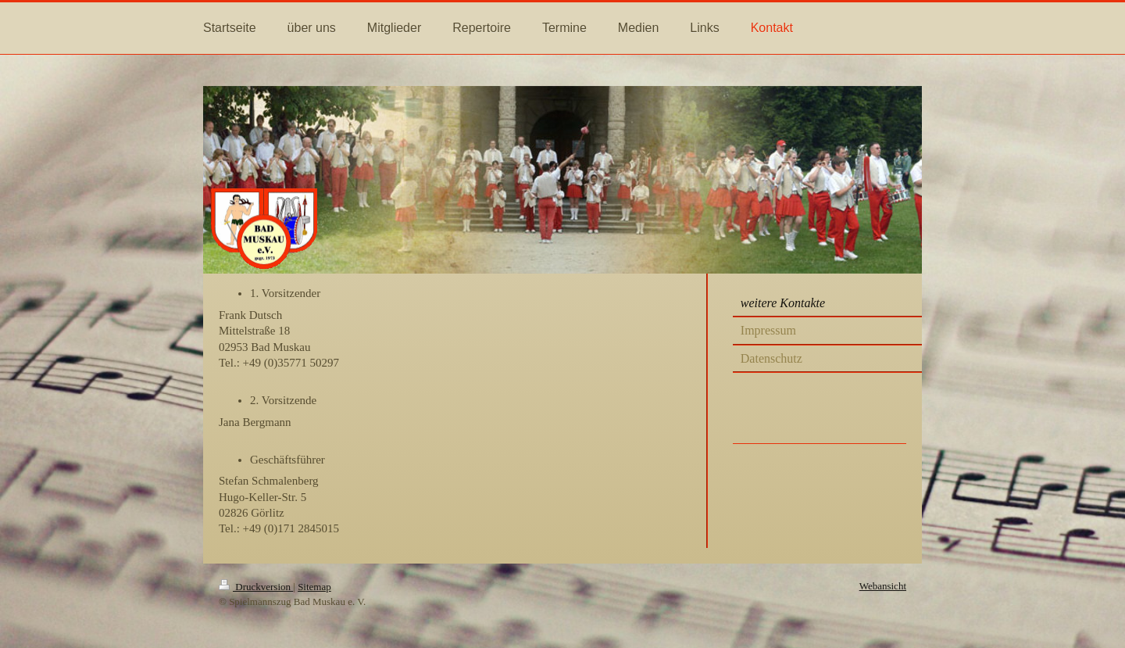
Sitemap (314, 587)
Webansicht (882, 586)
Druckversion (256, 587)
